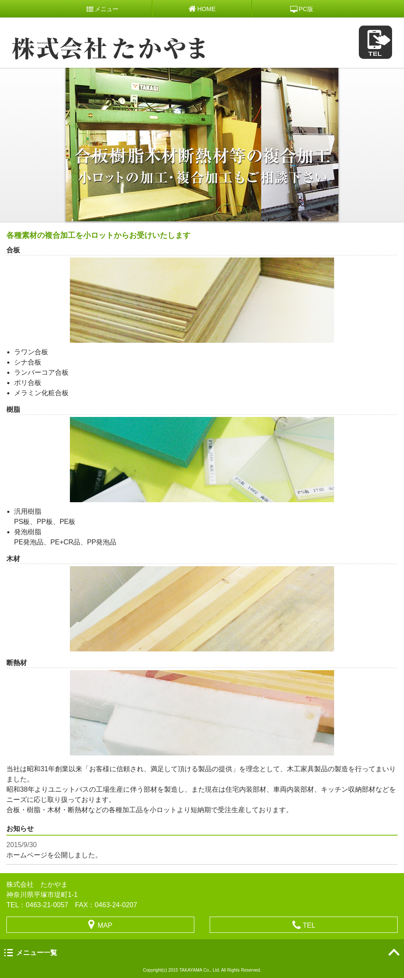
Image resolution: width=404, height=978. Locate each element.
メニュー (102, 9)
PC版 (301, 9)
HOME (202, 9)
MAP (100, 924)
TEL (303, 925)
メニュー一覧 (36, 952)
